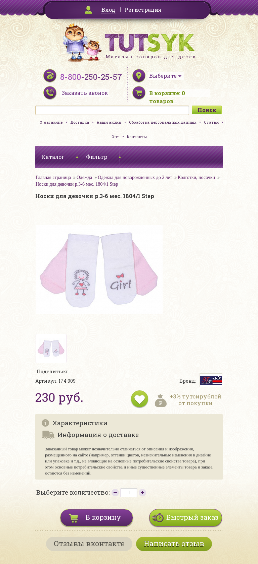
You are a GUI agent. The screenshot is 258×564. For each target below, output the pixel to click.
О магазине (51, 122)
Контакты (137, 136)
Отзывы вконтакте (89, 543)
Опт (115, 136)
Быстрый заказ (192, 517)
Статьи (211, 122)
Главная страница (53, 177)
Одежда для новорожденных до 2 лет (135, 177)
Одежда (84, 177)
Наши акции (109, 122)
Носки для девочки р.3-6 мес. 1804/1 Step (77, 184)
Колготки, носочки (196, 177)
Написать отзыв (174, 543)
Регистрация (143, 9)
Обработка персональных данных (162, 122)
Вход (108, 9)
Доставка (79, 122)
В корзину (103, 517)
